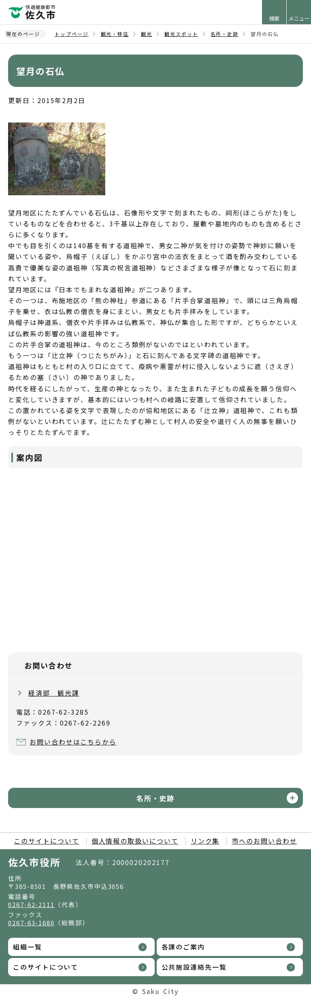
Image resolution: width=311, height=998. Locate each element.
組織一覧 (27, 947)
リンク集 (205, 841)
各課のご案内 (183, 947)
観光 (146, 33)
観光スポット (181, 33)
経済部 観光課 (53, 693)
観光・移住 (115, 33)
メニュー (298, 18)
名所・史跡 (225, 33)
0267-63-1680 (31, 922)
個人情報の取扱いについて (135, 841)
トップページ (72, 33)
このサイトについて (46, 841)
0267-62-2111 (31, 904)
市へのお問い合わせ (264, 841)
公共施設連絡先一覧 (194, 967)
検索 (274, 18)
